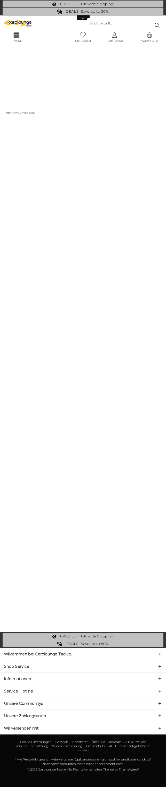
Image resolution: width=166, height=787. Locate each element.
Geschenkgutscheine (135, 746)
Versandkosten (127, 759)
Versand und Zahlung (32, 746)
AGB (112, 746)
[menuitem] (149, 37)
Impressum (83, 750)
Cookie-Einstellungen (36, 742)
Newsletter (80, 742)
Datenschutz (95, 746)
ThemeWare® (129, 769)
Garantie (62, 742)
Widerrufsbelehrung (67, 746)
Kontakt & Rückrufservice (127, 742)
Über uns (98, 742)
